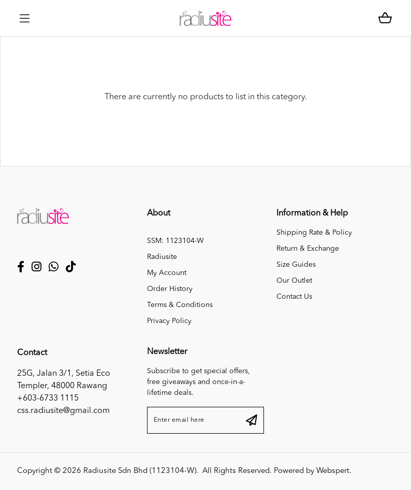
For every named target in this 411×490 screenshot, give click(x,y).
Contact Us (294, 296)
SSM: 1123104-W (175, 240)
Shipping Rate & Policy (314, 232)
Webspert (332, 471)
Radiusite (162, 257)
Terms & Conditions (180, 305)
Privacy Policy (169, 321)
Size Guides (296, 264)
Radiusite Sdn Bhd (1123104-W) (139, 471)
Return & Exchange (307, 248)
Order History (170, 289)
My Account (166, 273)
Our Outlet (294, 280)
